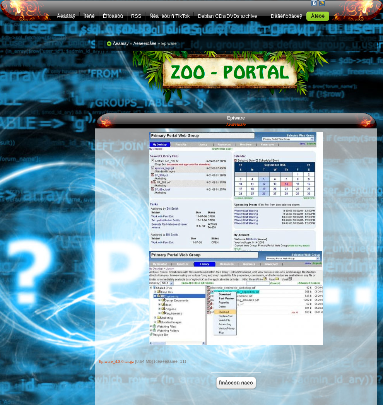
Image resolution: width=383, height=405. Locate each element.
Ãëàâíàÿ (66, 16)
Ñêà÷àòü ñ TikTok (169, 16)
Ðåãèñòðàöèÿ (286, 16)
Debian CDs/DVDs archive (227, 16)
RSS (136, 16)
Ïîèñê (89, 16)
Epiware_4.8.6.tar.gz (116, 361)
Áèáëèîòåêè (236, 124)
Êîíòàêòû (113, 16)
